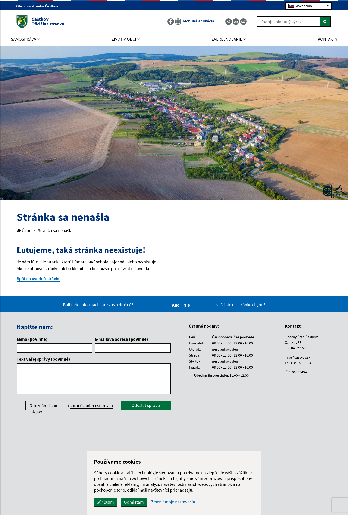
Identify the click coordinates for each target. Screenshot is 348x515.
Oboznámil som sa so (71, 408)
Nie (187, 305)
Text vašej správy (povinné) (43, 359)
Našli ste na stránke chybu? (240, 304)
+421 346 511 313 (298, 362)
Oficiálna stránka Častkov (39, 6)
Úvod (24, 230)
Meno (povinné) (32, 339)
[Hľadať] (325, 21)
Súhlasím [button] (105, 502)
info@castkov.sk (297, 357)
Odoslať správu (146, 405)
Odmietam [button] (134, 502)
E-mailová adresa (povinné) (121, 339)
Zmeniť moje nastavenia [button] (173, 502)
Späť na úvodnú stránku (38, 278)
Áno (176, 305)
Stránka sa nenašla (55, 230)
